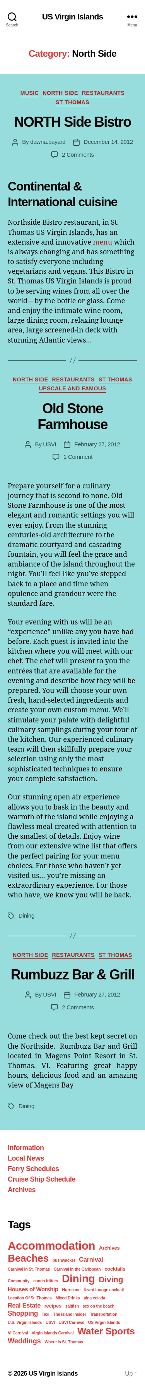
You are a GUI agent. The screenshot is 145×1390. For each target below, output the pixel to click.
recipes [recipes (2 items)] (52, 1306)
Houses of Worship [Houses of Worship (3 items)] (33, 1289)
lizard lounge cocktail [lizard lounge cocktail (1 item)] (104, 1289)
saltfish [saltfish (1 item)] (72, 1306)
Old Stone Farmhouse (72, 416)
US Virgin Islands (72, 16)
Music (29, 93)
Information (26, 1148)
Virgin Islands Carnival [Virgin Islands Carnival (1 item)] (53, 1333)
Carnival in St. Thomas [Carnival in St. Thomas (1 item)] (29, 1269)
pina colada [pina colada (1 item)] (94, 1298)
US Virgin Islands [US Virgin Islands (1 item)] (104, 1322)
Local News (26, 1158)
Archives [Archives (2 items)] (109, 1248)
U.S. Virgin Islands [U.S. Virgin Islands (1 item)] (25, 1322)
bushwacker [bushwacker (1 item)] (64, 1260)
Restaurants (103, 93)
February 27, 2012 (97, 444)
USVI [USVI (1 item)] (50, 1322)
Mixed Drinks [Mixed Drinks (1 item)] (67, 1298)
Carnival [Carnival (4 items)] (91, 1259)
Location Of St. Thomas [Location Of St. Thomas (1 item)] (30, 1298)
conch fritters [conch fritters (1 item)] (45, 1280)
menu (102, 242)
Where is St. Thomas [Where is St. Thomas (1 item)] (63, 1341)
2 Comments (78, 154)
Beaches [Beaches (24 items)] (28, 1258)
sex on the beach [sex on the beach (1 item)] (98, 1306)
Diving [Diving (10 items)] (111, 1279)
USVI (49, 444)
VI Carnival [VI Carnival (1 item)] (18, 1333)
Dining (26, 915)
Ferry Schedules (33, 1169)
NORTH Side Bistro (72, 122)
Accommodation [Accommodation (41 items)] (51, 1245)
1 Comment (77, 456)
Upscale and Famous (72, 388)
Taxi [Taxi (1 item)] (45, 1314)
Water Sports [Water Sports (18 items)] (106, 1331)
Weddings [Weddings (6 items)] (24, 1341)
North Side (60, 93)
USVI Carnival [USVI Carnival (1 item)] (71, 1322)
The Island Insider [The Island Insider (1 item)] (69, 1314)
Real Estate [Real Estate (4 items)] (24, 1305)
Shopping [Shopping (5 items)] (23, 1313)
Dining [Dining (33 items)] (78, 1279)
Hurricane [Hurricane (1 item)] (71, 1289)
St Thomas (72, 102)
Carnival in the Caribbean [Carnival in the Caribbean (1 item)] (77, 1269)
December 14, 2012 (108, 141)
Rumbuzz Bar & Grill (73, 975)
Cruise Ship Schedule (41, 1179)
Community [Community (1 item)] (18, 1280)
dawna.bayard (47, 141)
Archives (22, 1190)
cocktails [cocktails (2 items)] (114, 1269)
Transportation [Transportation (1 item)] (104, 1314)
